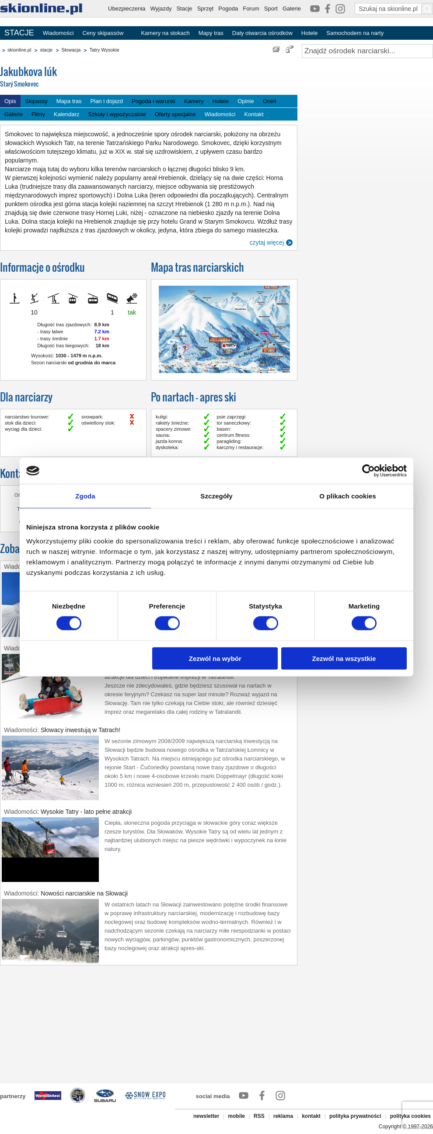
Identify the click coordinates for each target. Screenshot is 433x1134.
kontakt (311, 1116)
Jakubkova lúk (65, 77)
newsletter (206, 1116)
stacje (46, 49)
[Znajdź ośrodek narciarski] (367, 51)
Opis (10, 101)
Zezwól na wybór (215, 658)
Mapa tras (69, 101)
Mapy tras (211, 33)
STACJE (19, 32)
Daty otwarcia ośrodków (262, 33)
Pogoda (228, 8)
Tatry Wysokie (104, 49)
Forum (251, 8)
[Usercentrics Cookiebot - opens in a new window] (368, 470)
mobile (236, 1116)
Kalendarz (67, 114)
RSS (259, 1116)
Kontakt (253, 114)
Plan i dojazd (107, 101)
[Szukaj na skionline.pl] (427, 8)
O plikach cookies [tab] (347, 496)
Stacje (184, 8)
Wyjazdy (160, 8)
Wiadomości (58, 33)
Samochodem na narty (355, 33)
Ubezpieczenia (126, 8)
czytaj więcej (266, 242)
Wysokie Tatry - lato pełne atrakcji (86, 811)
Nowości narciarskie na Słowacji (84, 893)
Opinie (245, 101)
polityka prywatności (355, 1116)
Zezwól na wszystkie (344, 658)
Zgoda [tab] (85, 496)
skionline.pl (19, 49)
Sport (271, 8)
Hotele (309, 33)
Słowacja (70, 49)
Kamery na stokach (165, 33)
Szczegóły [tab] (216, 496)
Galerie (292, 8)
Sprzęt (205, 8)
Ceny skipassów (102, 33)
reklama (283, 1116)
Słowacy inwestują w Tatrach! (80, 729)
